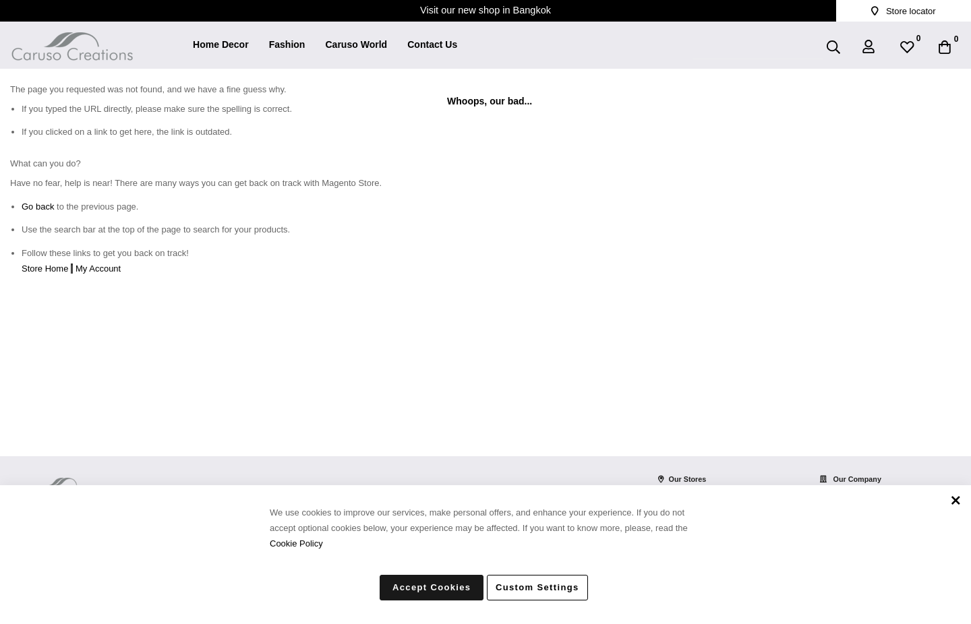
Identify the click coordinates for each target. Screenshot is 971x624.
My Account (98, 268)
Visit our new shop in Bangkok (485, 10)
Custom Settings (537, 587)
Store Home (45, 268)
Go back (38, 206)
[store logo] (72, 37)
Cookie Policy (296, 543)
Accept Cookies (431, 587)
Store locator (903, 11)
